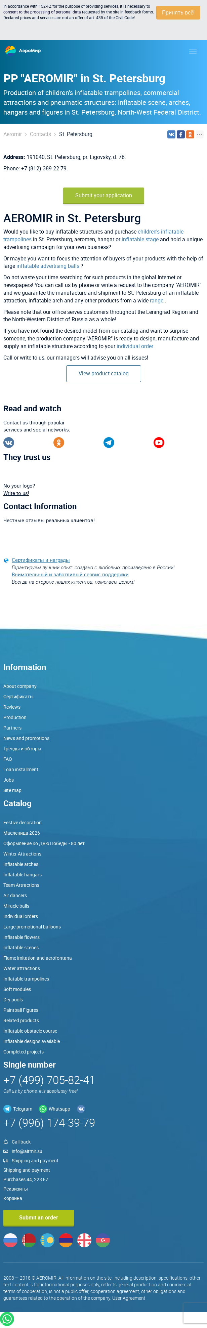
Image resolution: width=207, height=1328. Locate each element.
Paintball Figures (20, 1010)
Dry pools (13, 999)
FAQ (7, 759)
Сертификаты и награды (41, 559)
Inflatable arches (20, 864)
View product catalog (104, 373)
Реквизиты (15, 1189)
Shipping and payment (35, 1160)
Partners (12, 727)
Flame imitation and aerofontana (37, 958)
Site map (12, 790)
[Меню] (192, 51)
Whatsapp (59, 1109)
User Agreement (129, 1298)
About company (20, 686)
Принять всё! (178, 12)
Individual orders (20, 916)
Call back (21, 1141)
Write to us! (16, 493)
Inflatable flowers (21, 937)
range (156, 300)
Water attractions (21, 968)
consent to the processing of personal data (42, 11)
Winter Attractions (22, 853)
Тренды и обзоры (22, 748)
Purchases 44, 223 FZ (25, 1179)
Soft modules (17, 989)
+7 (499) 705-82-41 (49, 1079)
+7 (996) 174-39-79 (49, 1122)
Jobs (8, 780)
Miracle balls (16, 906)
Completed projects (23, 1051)
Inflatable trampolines (26, 979)
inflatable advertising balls (47, 265)
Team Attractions (21, 885)
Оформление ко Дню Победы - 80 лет (44, 843)
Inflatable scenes (21, 947)
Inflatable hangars (22, 874)
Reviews (11, 707)
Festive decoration (22, 822)
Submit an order (38, 1217)
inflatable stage (140, 239)
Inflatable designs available (31, 1041)
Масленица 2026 (21, 833)
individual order (135, 346)
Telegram (22, 1109)
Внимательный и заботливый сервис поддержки (70, 574)
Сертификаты (18, 696)
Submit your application (103, 195)
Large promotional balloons (32, 926)
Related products (21, 1020)
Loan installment (20, 769)
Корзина (12, 1198)
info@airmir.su (27, 1151)
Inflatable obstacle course (30, 1031)
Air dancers (15, 895)
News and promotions (26, 738)
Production (15, 717)
